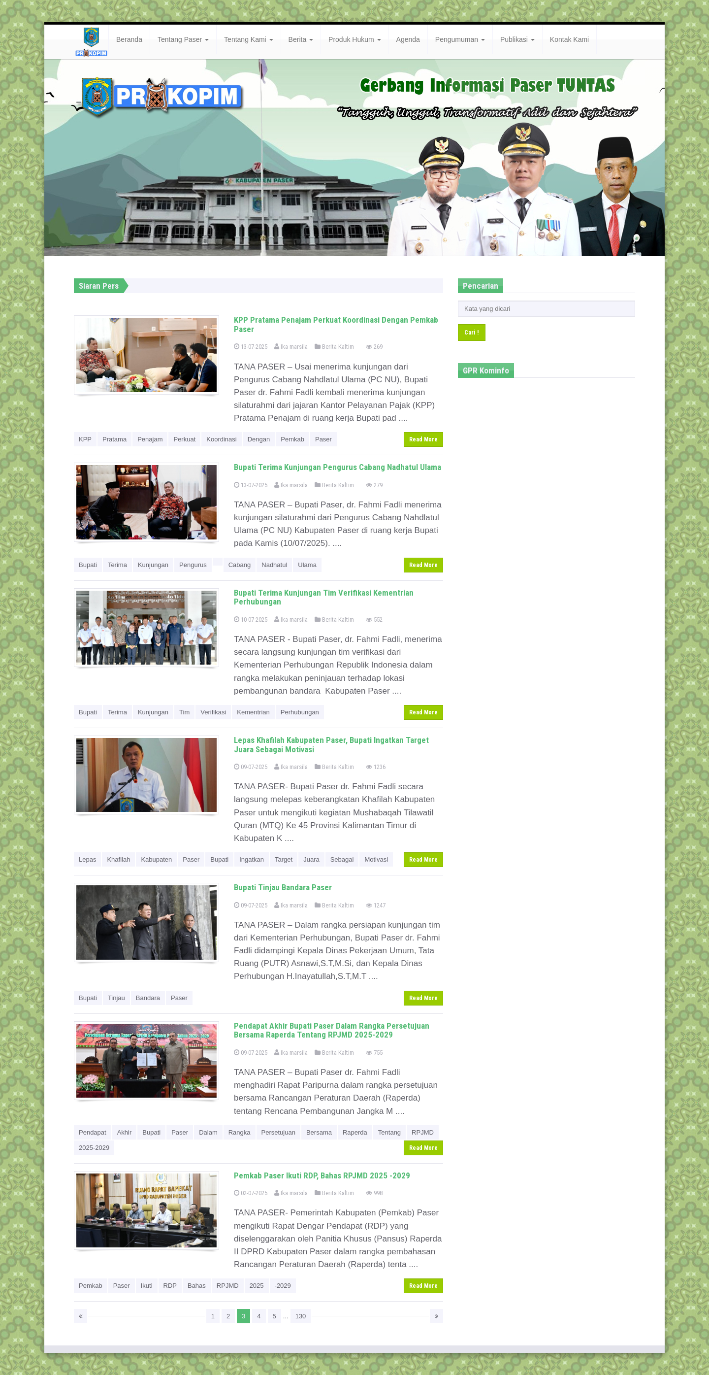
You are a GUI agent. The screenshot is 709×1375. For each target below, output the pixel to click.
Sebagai (342, 859)
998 (374, 1193)
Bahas (197, 1285)
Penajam (149, 439)
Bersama (319, 1132)
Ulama (307, 565)
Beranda (129, 39)
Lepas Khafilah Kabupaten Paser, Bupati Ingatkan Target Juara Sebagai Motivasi (331, 744)
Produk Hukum (354, 39)
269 (374, 346)
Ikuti (147, 1285)
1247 (376, 905)
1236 (376, 767)
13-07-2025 (250, 346)
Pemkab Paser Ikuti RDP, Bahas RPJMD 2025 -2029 (322, 1175)
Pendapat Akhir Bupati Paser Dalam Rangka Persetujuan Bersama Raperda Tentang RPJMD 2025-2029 (331, 1030)
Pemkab (292, 439)
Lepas (87, 859)
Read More (423, 439)
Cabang (239, 565)
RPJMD (423, 1132)
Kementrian (253, 712)
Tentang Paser (183, 39)
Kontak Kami (569, 39)
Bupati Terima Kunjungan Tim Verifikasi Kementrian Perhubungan (324, 597)
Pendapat (92, 1132)
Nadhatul (274, 565)
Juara (311, 859)
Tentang (389, 1132)
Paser (323, 439)
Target (283, 859)
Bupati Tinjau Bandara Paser (283, 887)
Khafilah (118, 859)
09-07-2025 (250, 767)
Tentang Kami (248, 39)
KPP (85, 439)
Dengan (259, 439)
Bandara (148, 998)
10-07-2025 (250, 619)
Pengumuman (460, 39)
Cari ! (471, 332)
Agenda (408, 39)
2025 (257, 1285)
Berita (301, 39)
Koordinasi (221, 439)
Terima (117, 565)
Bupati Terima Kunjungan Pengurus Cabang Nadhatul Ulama (337, 467)
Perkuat (184, 439)
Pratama (114, 439)
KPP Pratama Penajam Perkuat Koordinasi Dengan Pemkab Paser (336, 324)
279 (374, 485)
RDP (170, 1285)
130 (300, 1316)
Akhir (124, 1132)
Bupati (88, 565)
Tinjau (116, 998)
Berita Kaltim (334, 346)
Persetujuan (278, 1132)
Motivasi (376, 859)
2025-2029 (94, 1147)
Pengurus (193, 565)
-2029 (283, 1285)
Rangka (239, 1132)
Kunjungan (153, 565)
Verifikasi (213, 712)
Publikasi (517, 39)
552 (374, 619)
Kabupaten (156, 859)
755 (374, 1052)
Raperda (355, 1132)
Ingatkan (251, 859)
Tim (184, 712)
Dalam (208, 1132)
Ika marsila (291, 346)
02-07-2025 (250, 1193)
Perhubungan (300, 712)
